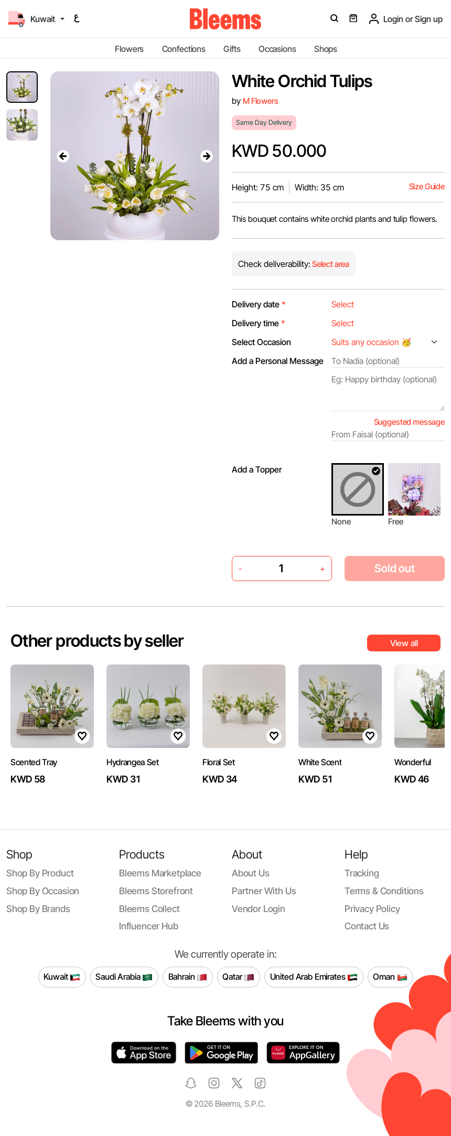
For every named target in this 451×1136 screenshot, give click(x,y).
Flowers (129, 49)
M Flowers (260, 101)
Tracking (362, 872)
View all (404, 643)
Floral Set (218, 762)
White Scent (319, 762)
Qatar (238, 977)
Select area (329, 264)
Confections (184, 49)
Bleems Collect (149, 908)
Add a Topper (257, 469)
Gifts (231, 49)
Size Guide (427, 186)
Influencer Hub (148, 925)
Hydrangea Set (132, 762)
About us (251, 872)
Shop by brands (38, 908)
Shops (325, 49)
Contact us (367, 925)
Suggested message (409, 422)
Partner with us (264, 890)
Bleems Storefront (156, 890)
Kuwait (62, 977)
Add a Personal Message (278, 361)
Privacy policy (372, 908)
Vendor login (258, 908)
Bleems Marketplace (160, 872)
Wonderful (412, 762)
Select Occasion (261, 342)
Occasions (277, 49)
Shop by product (39, 872)
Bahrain (188, 977)
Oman (390, 977)
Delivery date (259, 304)
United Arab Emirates (314, 977)
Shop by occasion (42, 890)
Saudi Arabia (124, 977)
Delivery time (258, 323)
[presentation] (63, 156)
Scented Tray (33, 762)
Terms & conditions (384, 890)
